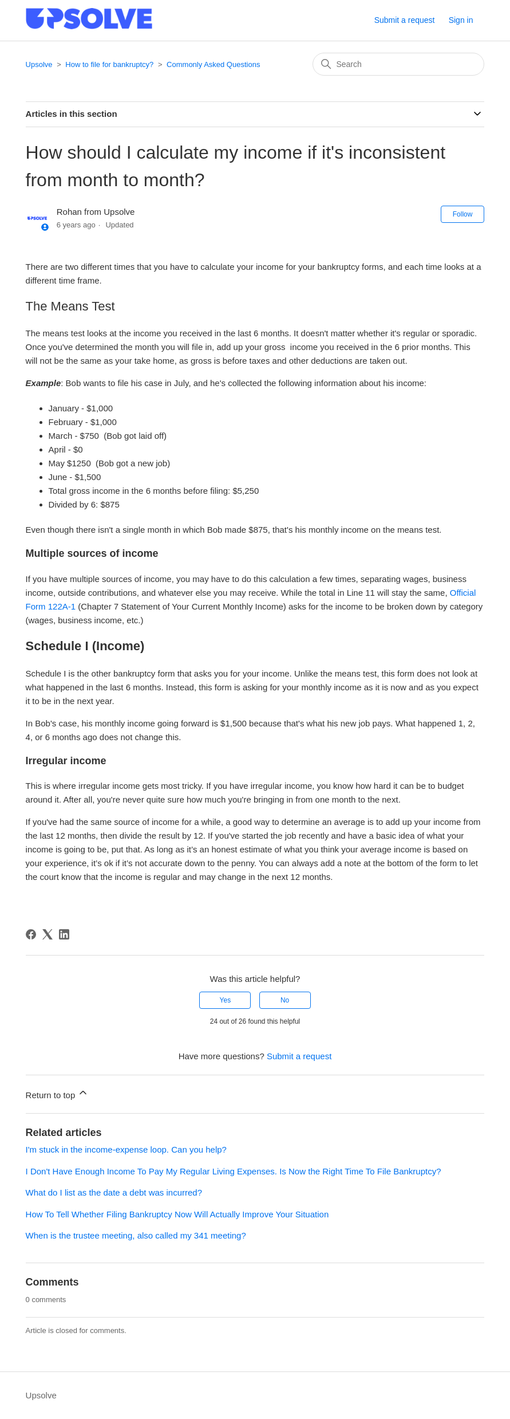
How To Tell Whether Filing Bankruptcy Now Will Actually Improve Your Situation (177, 1214)
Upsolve (39, 64)
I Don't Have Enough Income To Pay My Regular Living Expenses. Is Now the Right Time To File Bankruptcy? (233, 1171)
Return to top (57, 1093)
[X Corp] (47, 934)
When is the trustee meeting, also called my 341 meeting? (136, 1235)
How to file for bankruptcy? (109, 64)
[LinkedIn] (64, 934)
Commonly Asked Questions (213, 64)
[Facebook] (31, 934)
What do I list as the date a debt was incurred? (114, 1192)
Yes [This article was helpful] (225, 1000)
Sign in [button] (461, 20)
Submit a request (404, 20)
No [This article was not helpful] (284, 1000)
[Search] (398, 64)
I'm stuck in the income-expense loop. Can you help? (126, 1149)
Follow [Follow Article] (463, 214)
